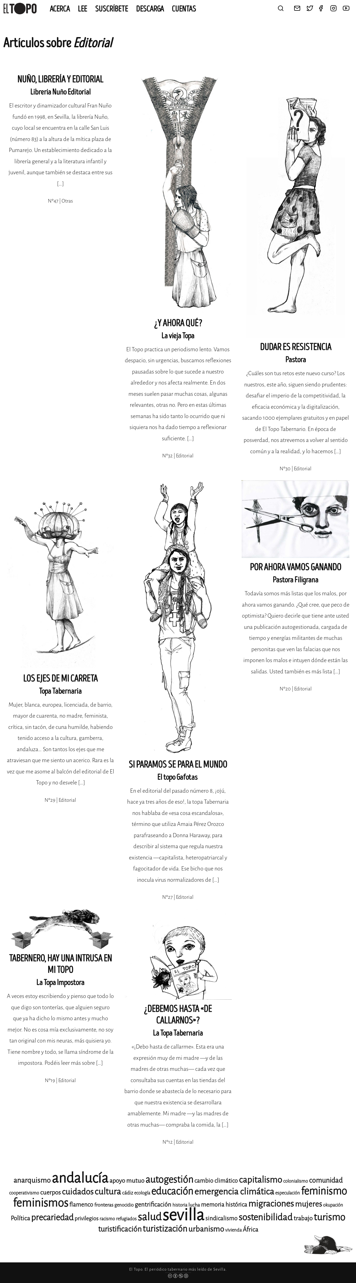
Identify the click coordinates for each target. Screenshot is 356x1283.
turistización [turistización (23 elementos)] (165, 1228)
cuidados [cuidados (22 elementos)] (77, 1191)
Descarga (150, 9)
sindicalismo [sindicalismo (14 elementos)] (221, 1218)
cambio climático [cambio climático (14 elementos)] (216, 1181)
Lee (82, 9)
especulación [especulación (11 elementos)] (287, 1193)
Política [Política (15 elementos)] (20, 1218)
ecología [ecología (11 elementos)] (142, 1193)
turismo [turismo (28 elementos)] (329, 1217)
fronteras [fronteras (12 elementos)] (103, 1205)
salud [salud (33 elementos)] (149, 1217)
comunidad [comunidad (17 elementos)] (326, 1180)
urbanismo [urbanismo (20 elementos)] (206, 1229)
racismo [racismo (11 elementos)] (107, 1219)
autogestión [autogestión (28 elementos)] (169, 1179)
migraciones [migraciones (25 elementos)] (271, 1204)
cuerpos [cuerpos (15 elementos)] (50, 1192)
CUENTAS (184, 9)
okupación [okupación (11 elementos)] (333, 1205)
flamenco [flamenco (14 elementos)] (81, 1205)
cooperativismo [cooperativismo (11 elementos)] (24, 1193)
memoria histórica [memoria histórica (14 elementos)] (224, 1205)
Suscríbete (111, 9)
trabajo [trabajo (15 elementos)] (303, 1218)
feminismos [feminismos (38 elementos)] (40, 1203)
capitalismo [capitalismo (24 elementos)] (260, 1180)
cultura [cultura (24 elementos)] (108, 1192)
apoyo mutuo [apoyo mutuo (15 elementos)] (126, 1181)
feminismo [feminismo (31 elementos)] (324, 1191)
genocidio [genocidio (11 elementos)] (124, 1205)
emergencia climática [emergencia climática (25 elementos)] (234, 1192)
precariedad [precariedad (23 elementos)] (52, 1217)
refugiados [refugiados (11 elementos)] (126, 1219)
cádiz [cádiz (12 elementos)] (127, 1193)
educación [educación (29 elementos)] (172, 1191)
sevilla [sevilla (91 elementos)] (183, 1215)
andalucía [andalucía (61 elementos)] (80, 1178)
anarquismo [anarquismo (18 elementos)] (32, 1180)
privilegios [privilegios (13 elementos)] (86, 1218)
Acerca (60, 9)
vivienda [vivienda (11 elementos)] (233, 1230)
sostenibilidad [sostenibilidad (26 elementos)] (265, 1217)
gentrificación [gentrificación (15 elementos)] (153, 1205)
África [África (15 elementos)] (250, 1230)
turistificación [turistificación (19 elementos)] (120, 1229)
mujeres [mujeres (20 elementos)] (308, 1204)
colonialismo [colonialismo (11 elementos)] (295, 1181)
